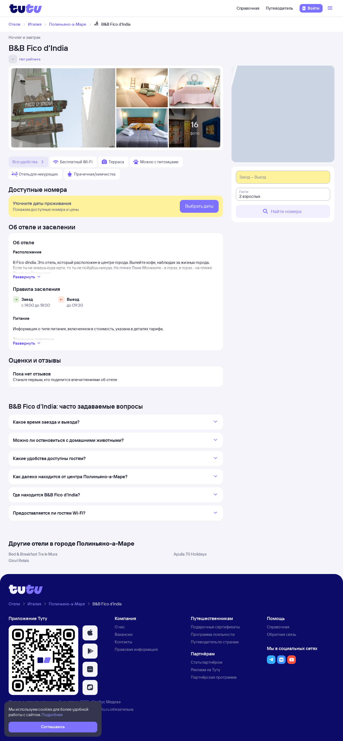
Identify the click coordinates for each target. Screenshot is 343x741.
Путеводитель (279, 8)
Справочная (248, 8)
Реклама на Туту (205, 669)
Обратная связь (281, 634)
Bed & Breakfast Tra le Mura (33, 554)
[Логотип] (26, 8)
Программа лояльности (213, 634)
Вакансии (124, 634)
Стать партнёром (206, 662)
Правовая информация (136, 649)
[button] (90, 632)
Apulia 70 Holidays (190, 554)
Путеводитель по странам (214, 641)
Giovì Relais (19, 560)
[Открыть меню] (330, 8)
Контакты (123, 641)
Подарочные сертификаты (215, 626)
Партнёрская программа (214, 677)
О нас (120, 626)
